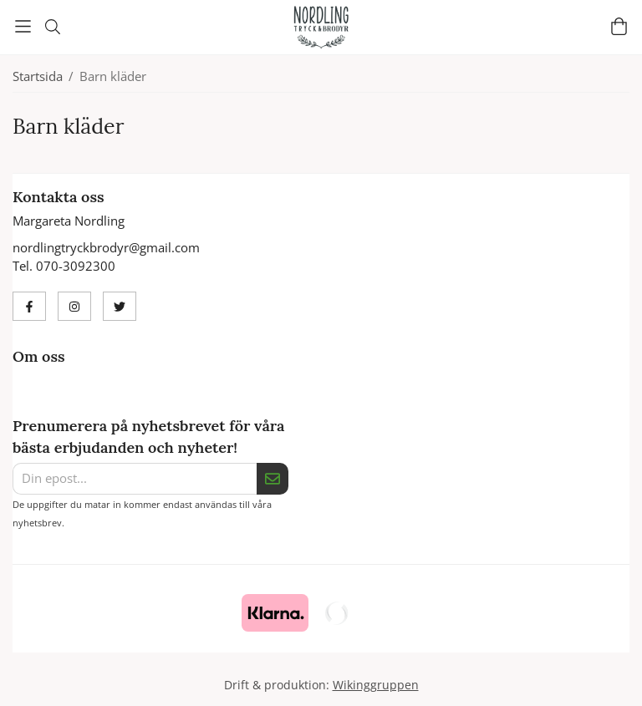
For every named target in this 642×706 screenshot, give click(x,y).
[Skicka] (272, 479)
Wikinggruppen (376, 685)
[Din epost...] (135, 479)
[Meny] (23, 26)
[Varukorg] (619, 26)
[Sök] (52, 26)
